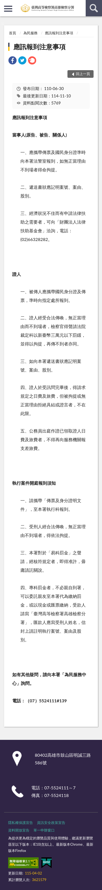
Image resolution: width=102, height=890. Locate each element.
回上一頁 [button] (83, 74)
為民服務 (30, 33)
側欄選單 (8, 9)
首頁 (12, 33)
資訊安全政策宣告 (51, 822)
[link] (12, 61)
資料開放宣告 (18, 830)
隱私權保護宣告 (20, 822)
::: (4, 4)
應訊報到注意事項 (59, 33)
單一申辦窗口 (44, 830)
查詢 (94, 8)
